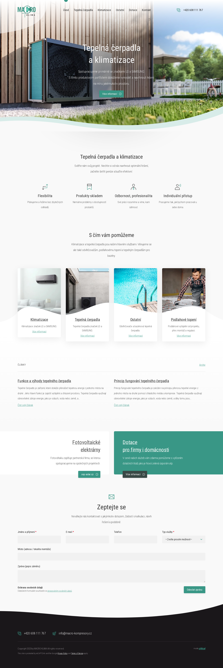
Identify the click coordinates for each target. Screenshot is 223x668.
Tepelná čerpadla (83, 10)
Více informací (112, 93)
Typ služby (168, 531)
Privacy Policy (63, 653)
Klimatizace (104, 10)
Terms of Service (77, 653)
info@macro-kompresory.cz (72, 633)
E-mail (70, 531)
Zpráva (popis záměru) (29, 566)
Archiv (202, 365)
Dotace (133, 10)
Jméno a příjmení (27, 531)
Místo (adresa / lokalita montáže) (34, 549)
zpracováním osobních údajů (59, 591)
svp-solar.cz (89, 474)
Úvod (66, 10)
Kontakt (146, 10)
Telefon (118, 531)
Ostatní (120, 10)
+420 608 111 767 (32, 633)
